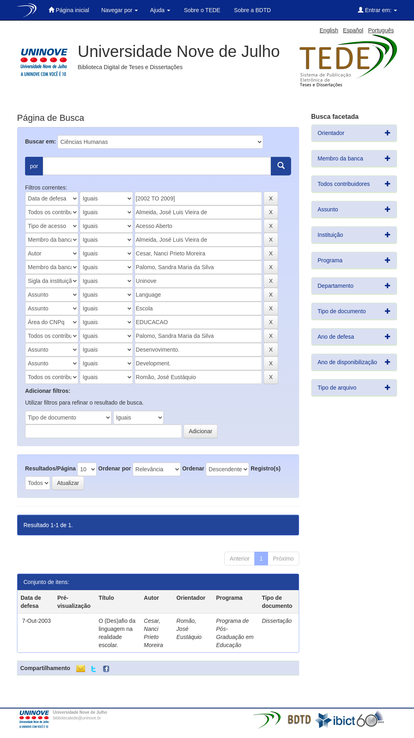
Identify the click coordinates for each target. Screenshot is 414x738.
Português (381, 30)
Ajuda (160, 10)
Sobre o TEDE (201, 10)
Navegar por (119, 10)
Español (353, 30)
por (34, 166)
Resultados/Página (50, 468)
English (329, 30)
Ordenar (193, 468)
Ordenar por (114, 468)
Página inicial (69, 9)
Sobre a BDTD (251, 10)
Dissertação (277, 621)
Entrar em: (377, 9)
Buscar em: (40, 141)
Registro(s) (266, 468)
